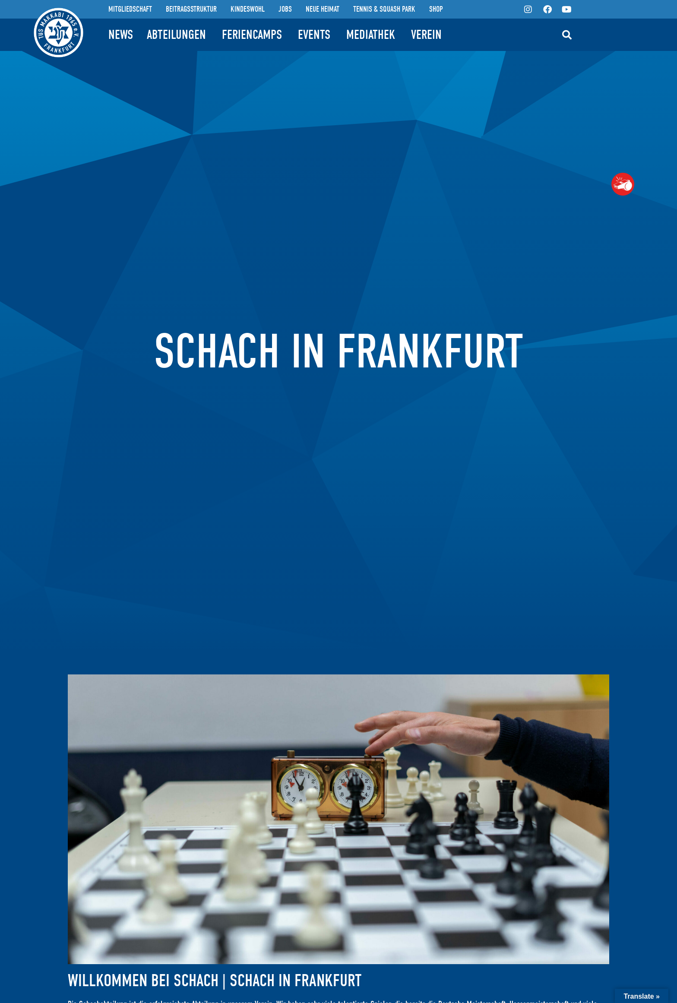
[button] (567, 35)
